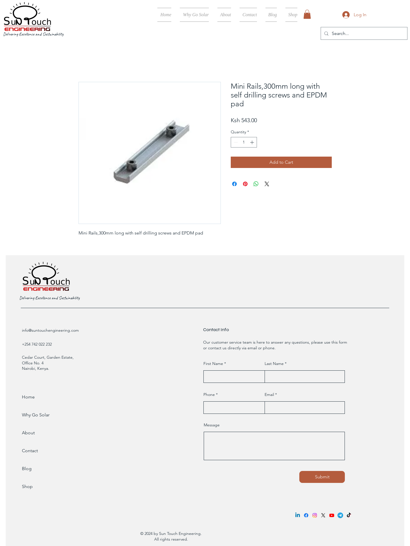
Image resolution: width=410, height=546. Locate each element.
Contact (30, 450)
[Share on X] (266, 183)
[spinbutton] (244, 142)
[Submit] (322, 477)
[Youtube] (332, 515)
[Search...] (363, 33)
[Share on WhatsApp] (256, 183)
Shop (27, 486)
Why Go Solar (36, 415)
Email (269, 394)
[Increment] (252, 142)
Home (28, 397)
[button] (307, 14)
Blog (27, 468)
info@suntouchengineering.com (50, 330)
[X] (323, 515)
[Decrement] (235, 142)
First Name (213, 364)
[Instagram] (315, 515)
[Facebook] (306, 515)
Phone (209, 394)
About (28, 432)
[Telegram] (340, 515)
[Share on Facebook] (234, 183)
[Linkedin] (297, 515)
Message (212, 425)
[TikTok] (349, 515)
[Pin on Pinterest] (245, 183)
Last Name (274, 364)
